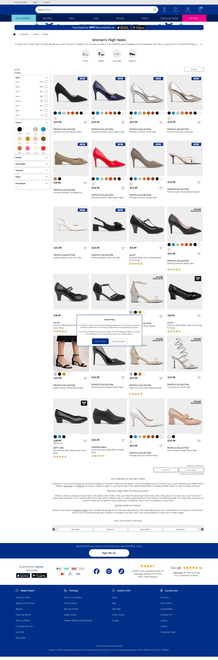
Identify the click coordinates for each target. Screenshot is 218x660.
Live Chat (20, 635)
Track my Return (23, 618)
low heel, (68, 489)
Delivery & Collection (25, 606)
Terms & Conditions (73, 600)
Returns (19, 612)
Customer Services (24, 629)
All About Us (166, 618)
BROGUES (180, 533)
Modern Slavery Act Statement (78, 623)
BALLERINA (145, 533)
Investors (165, 600)
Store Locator (118, 618)
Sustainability (167, 612)
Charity (164, 623)
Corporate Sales (168, 635)
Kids (114, 606)
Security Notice (71, 612)
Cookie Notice (70, 618)
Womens (23, 37)
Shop (114, 600)
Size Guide (20, 641)
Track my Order (23, 600)
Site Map (116, 612)
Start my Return (23, 623)
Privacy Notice (70, 606)
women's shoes (80, 513)
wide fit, (80, 489)
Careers (164, 629)
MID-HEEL (75, 533)
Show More (191, 473)
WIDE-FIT (110, 533)
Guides (115, 623)
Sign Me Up (109, 556)
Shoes (35, 37)
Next (202, 532)
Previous (53, 532)
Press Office (166, 606)
